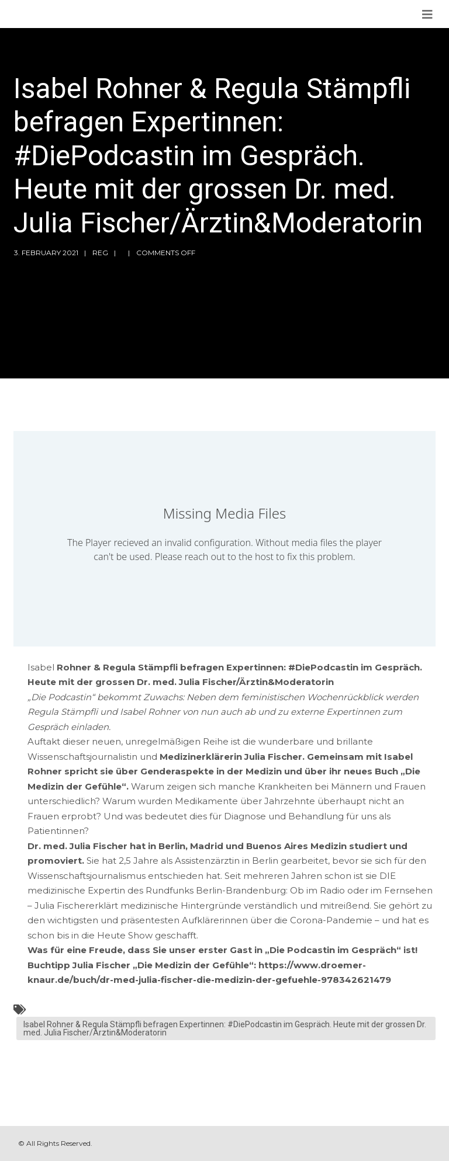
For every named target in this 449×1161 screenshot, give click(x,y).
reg (100, 252)
